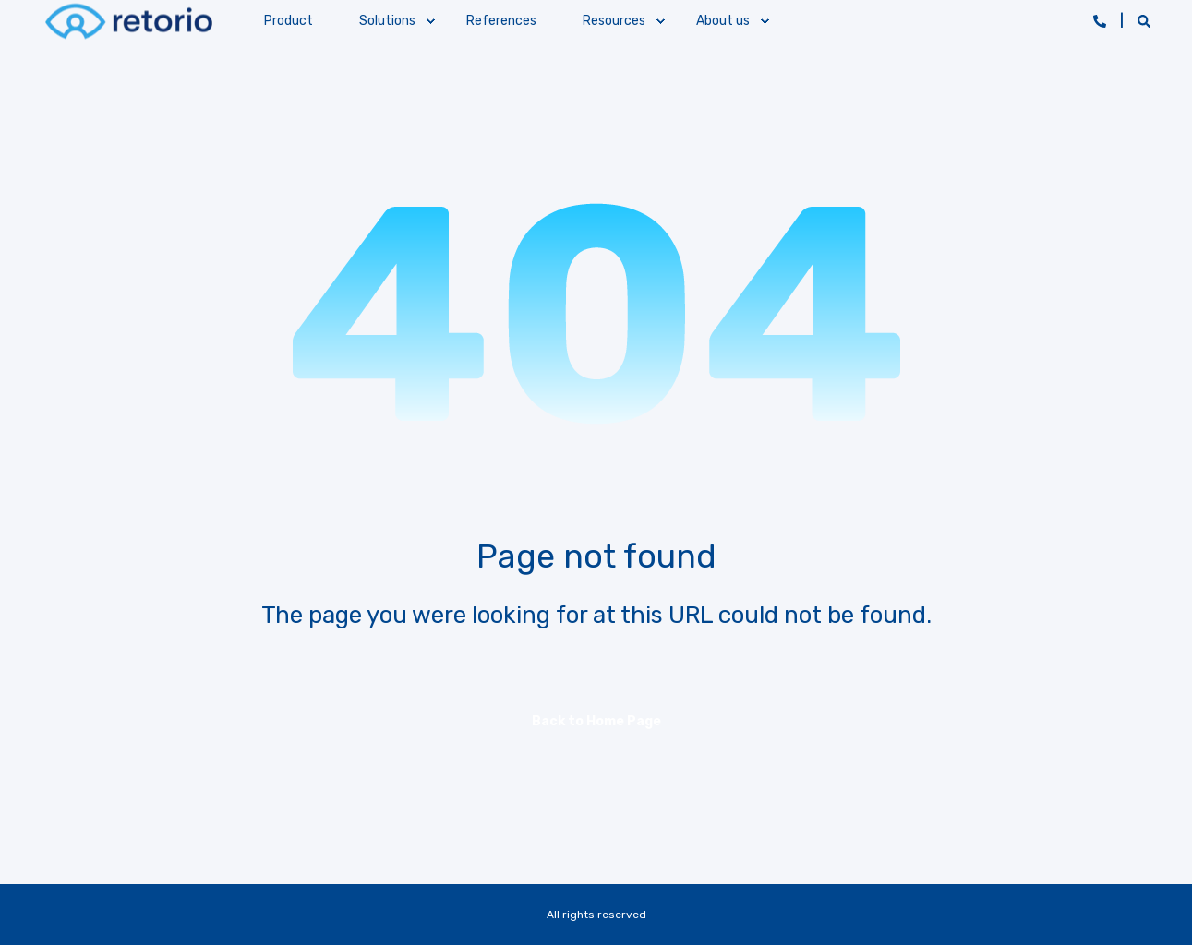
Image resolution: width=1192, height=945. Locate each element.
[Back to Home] (128, 21)
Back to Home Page (596, 721)
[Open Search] (1144, 21)
